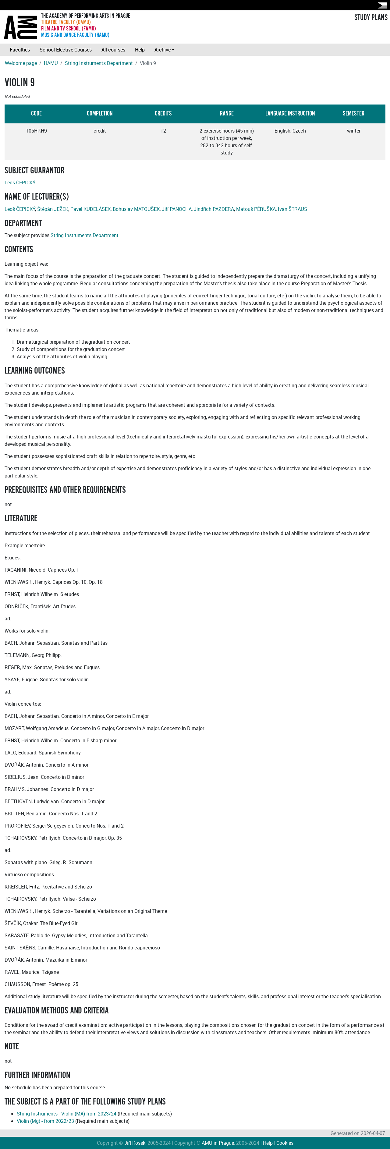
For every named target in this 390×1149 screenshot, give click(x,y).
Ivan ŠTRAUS (292, 209)
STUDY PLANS (371, 17)
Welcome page (21, 63)
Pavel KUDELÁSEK (90, 209)
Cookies (284, 1143)
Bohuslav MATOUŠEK (136, 209)
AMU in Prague (218, 1143)
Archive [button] (162, 49)
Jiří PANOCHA (177, 209)
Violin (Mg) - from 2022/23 (45, 1121)
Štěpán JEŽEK (52, 209)
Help (140, 49)
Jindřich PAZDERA (214, 209)
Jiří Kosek (134, 1143)
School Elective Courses (66, 49)
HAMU (51, 63)
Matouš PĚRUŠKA (256, 209)
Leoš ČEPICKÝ (20, 182)
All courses (113, 49)
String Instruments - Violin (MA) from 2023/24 (66, 1113)
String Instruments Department (99, 63)
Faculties (20, 49)
